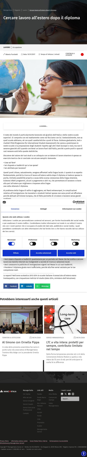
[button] (10, 286)
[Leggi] (21, 338)
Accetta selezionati (43, 253)
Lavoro (25, 10)
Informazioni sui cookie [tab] (71, 209)
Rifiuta (16, 253)
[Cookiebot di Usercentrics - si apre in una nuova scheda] (74, 202)
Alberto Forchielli (11, 54)
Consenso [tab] (15, 209)
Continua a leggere (70, 54)
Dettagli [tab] (43, 209)
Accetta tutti (71, 253)
